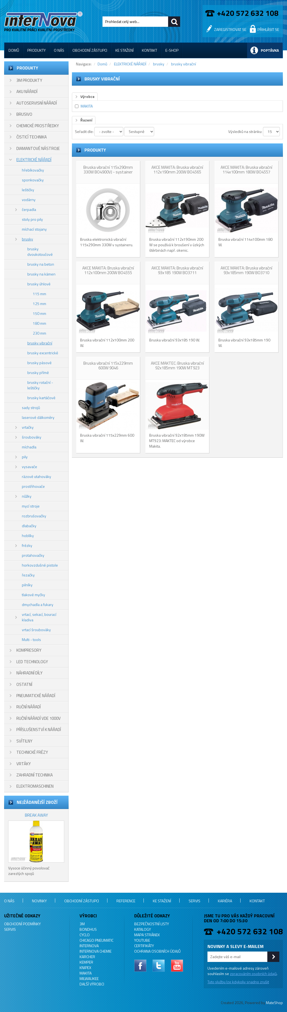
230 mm (39, 333)
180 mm (39, 323)
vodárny (29, 199)
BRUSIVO (24, 114)
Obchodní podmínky (22, 924)
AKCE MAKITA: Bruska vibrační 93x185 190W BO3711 (177, 270)
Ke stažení (124, 50)
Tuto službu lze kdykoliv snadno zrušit (238, 982)
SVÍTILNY (24, 741)
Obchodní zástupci (89, 50)
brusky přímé (38, 372)
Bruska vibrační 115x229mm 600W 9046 (108, 365)
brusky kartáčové (41, 398)
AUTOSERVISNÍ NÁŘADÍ (36, 103)
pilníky (27, 585)
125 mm (39, 303)
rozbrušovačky (34, 516)
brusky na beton (40, 264)
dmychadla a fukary (37, 604)
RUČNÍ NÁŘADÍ (28, 707)
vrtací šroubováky (36, 630)
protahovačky (33, 555)
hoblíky (28, 535)
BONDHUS (88, 929)
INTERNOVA (89, 946)
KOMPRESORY (28, 650)
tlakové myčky (33, 595)
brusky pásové (39, 363)
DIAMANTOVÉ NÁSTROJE (38, 148)
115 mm (39, 294)
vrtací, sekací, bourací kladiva (39, 617)
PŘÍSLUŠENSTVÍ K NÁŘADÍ (38, 729)
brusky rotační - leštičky (40, 385)
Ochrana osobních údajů (157, 951)
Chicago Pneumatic (96, 940)
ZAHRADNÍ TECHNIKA (34, 775)
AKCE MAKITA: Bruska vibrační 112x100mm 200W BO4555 (108, 270)
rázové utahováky (36, 476)
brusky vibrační (39, 343)
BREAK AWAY (36, 815)
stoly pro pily (32, 219)
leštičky (28, 190)
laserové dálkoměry (38, 417)
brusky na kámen (41, 274)
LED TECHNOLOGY (32, 662)
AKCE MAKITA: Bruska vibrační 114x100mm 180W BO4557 (246, 169)
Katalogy (142, 929)
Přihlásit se (268, 29)
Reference (125, 901)
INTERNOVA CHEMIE (96, 951)
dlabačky (29, 526)
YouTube (142, 940)
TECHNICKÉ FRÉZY (32, 752)
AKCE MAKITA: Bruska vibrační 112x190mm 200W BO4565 (177, 169)
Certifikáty (144, 946)
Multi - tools (31, 639)
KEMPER (86, 962)
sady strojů (31, 407)
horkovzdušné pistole (40, 565)
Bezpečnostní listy (151, 924)
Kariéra (225, 901)
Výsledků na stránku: (245, 131)
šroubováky (31, 437)
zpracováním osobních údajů (253, 973)
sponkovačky (33, 180)
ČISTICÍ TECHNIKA (31, 137)
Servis (194, 901)
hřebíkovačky (33, 170)
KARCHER (87, 956)
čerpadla (29, 209)
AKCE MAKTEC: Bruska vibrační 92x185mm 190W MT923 (177, 365)
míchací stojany (34, 229)
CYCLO (85, 935)
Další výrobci (92, 984)
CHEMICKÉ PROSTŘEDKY (37, 126)
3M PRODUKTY (29, 80)
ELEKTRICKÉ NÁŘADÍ (33, 159)
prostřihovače (33, 486)
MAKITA (87, 106)
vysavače (29, 466)
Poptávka (270, 50)
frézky (27, 545)
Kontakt (149, 50)
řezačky (28, 575)
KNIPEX (85, 967)
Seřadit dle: (84, 131)
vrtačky (28, 427)
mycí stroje (31, 506)
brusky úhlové (39, 284)
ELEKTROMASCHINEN (35, 786)
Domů (13, 50)
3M (82, 924)
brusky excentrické (42, 353)
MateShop (274, 1002)
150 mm (39, 313)
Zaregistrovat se (230, 29)
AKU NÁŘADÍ (26, 91)
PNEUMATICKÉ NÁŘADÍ (35, 695)
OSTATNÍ (24, 684)
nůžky (26, 496)
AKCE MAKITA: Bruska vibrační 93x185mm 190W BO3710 (246, 270)
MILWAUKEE (89, 978)
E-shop (171, 50)
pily (25, 457)
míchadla (29, 447)
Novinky (39, 901)
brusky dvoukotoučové (40, 251)
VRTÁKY (23, 764)
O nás (59, 50)
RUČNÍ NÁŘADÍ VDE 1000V (38, 718)
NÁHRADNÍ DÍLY (29, 673)
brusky (27, 239)
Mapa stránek (147, 935)
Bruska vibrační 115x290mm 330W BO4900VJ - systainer (108, 169)
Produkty (36, 50)
